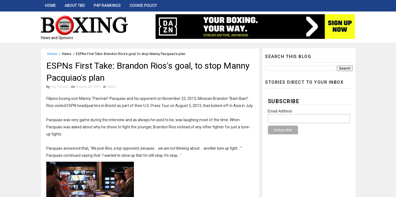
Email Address (280, 111)
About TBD (75, 5)
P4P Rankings (107, 5)
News (66, 54)
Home (50, 5)
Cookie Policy (143, 5)
